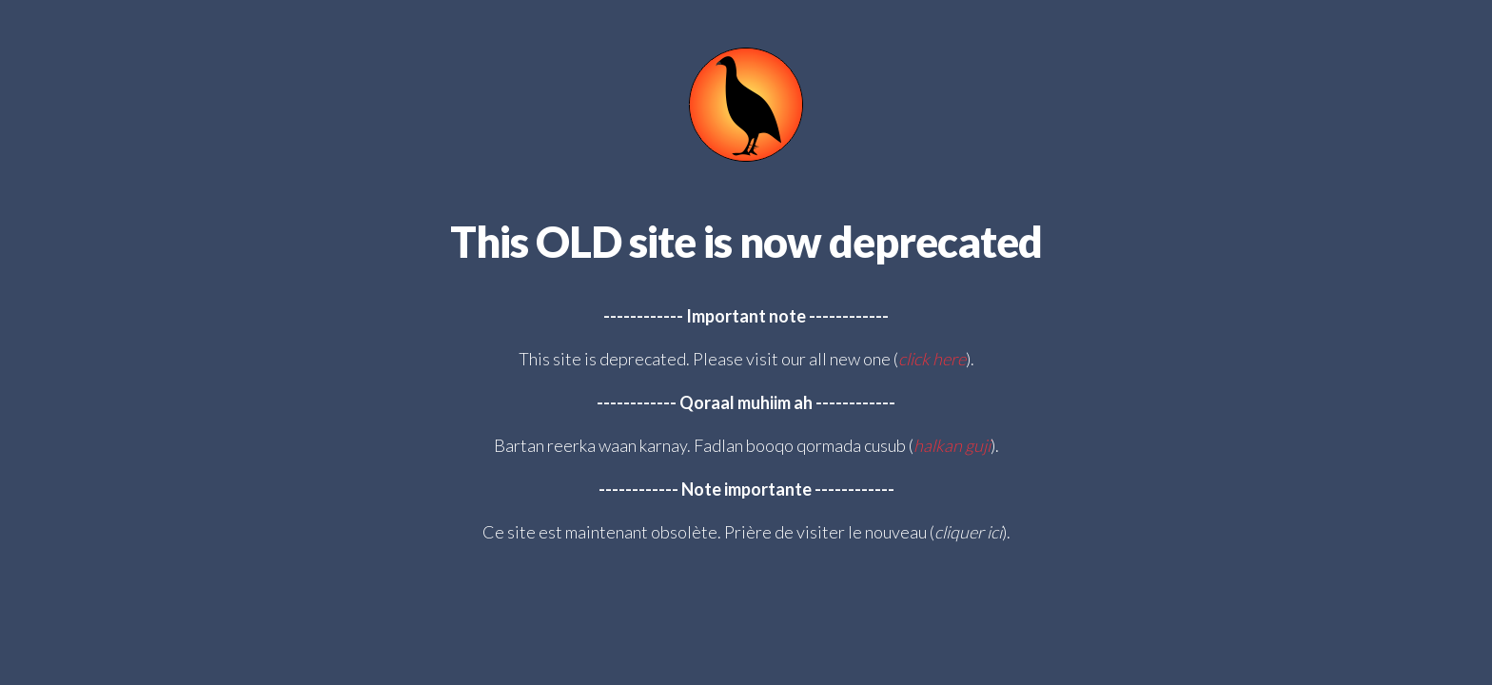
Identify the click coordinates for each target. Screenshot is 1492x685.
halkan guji (952, 445)
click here (932, 358)
